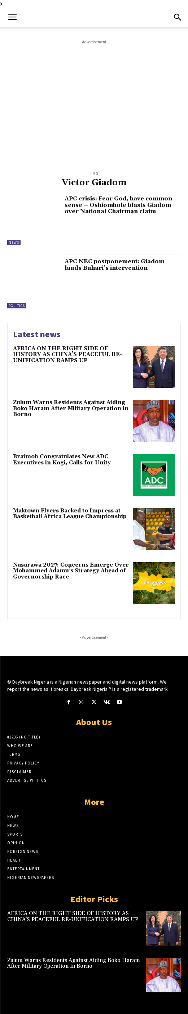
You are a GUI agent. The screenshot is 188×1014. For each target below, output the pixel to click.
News (14, 242)
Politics (17, 305)
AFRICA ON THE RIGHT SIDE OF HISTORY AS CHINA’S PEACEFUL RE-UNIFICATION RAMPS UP (67, 354)
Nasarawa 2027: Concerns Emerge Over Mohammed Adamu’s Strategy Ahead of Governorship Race (71, 571)
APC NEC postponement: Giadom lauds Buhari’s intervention (115, 265)
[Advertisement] (94, 114)
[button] (12, 17)
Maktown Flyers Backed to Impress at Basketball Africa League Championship (70, 513)
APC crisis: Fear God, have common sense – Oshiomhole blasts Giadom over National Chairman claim (118, 205)
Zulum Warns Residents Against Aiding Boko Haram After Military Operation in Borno (70, 408)
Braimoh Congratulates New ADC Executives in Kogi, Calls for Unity (62, 459)
